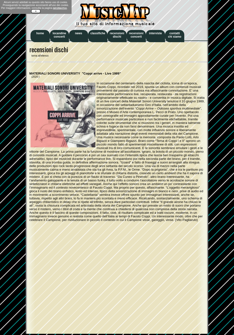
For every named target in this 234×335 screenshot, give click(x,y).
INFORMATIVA (60, 8)
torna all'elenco (39, 55)
